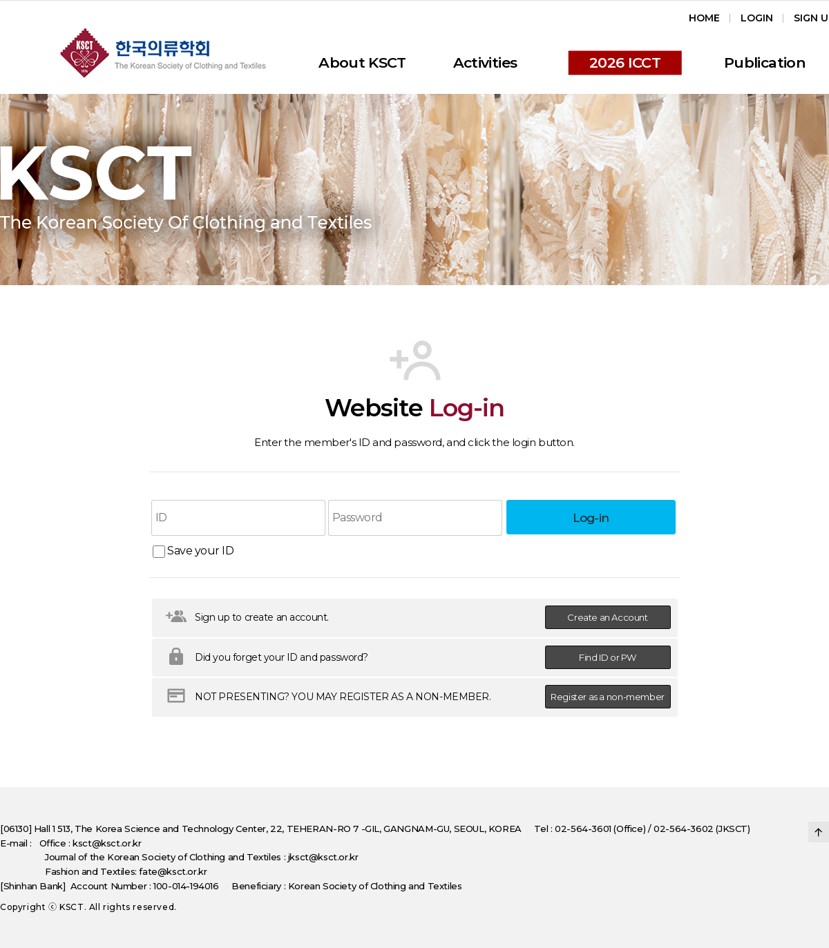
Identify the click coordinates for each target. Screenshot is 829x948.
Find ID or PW (607, 657)
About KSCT (362, 62)
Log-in (591, 518)
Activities (485, 62)
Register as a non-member (608, 696)
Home (704, 18)
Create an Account (607, 617)
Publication (765, 62)
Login (757, 18)
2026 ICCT (624, 62)
